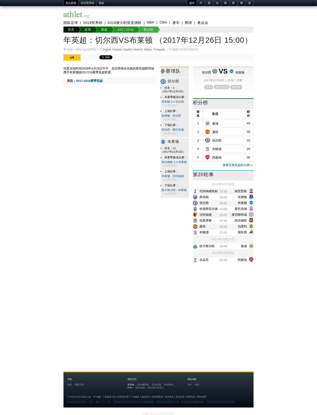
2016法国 (140, 387)
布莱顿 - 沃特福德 (173, 176)
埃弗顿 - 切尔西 (171, 115)
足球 (88, 29)
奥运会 (202, 23)
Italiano (148, 49)
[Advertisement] (158, 297)
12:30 (223, 191)
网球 (188, 23)
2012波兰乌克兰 (156, 387)
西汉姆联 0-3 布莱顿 (174, 162)
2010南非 (168, 384)
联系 (197, 384)
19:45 (223, 246)
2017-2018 (125, 29)
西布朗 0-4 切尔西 (173, 101)
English (107, 49)
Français (117, 49)
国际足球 (70, 23)
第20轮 (149, 29)
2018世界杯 (87, 3)
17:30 (223, 232)
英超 (101, 3)
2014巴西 (156, 384)
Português (159, 49)
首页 (71, 29)
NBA (150, 22)
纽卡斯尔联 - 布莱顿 (174, 190)
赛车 (176, 23)
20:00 (223, 260)
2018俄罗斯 (143, 384)
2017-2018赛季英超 (89, 80)
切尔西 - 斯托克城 (173, 129)
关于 (190, 384)
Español (127, 49)
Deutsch (138, 49)
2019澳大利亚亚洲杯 (125, 23)
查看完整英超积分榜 (236, 165)
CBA (163, 22)
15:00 (223, 197)
